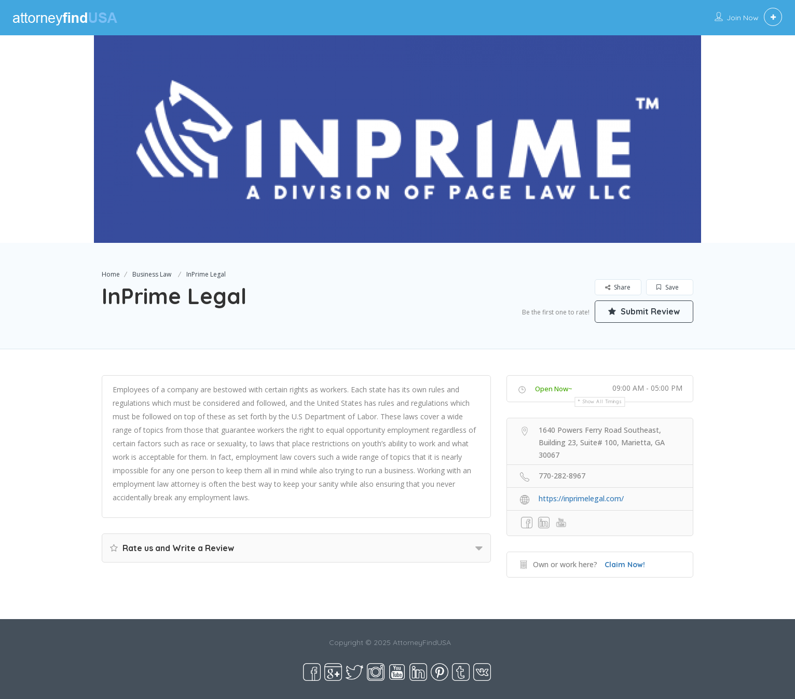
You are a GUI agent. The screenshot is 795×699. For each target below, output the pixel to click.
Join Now (743, 17)
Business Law (151, 274)
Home (111, 274)
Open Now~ (553, 388)
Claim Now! (625, 564)
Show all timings (602, 401)
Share (617, 287)
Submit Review (644, 311)
